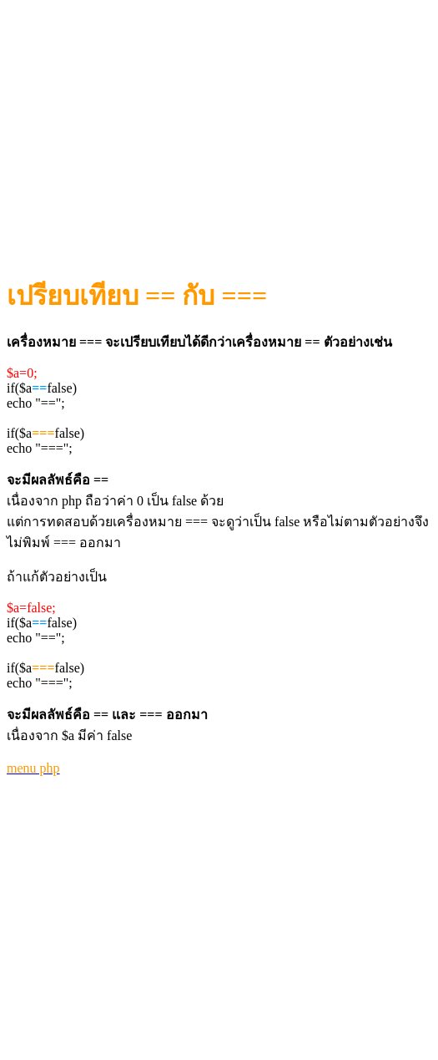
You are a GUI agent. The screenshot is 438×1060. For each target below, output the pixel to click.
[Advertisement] (222, 126)
